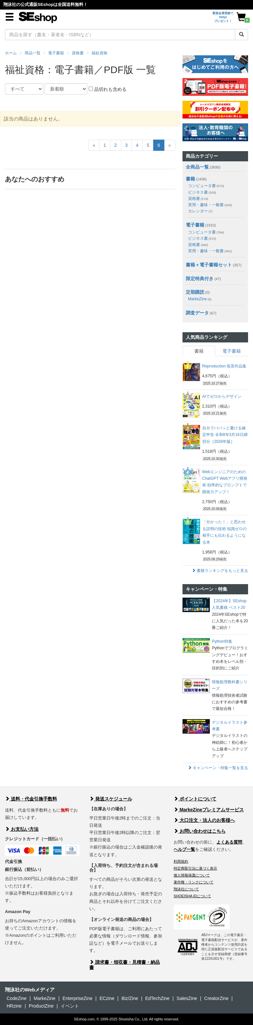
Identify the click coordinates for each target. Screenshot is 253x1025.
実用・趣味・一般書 (210, 204)
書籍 (190, 178)
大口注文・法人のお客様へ (204, 820)
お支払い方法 (22, 829)
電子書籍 (56, 53)
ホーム (11, 53)
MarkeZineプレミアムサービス (209, 809)
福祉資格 (99, 53)
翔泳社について (186, 889)
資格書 (78, 53)
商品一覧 (33, 53)
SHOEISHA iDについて (192, 896)
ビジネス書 (202, 192)
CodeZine (17, 998)
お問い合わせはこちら (200, 831)
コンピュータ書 (206, 185)
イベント (70, 1006)
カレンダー (200, 211)
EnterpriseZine (78, 998)
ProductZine (41, 1006)
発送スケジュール (110, 798)
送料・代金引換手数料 (31, 798)
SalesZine (187, 998)
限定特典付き (199, 278)
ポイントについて (195, 798)
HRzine (14, 1006)
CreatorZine (216, 998)
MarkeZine (199, 299)
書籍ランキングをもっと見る (220, 570)
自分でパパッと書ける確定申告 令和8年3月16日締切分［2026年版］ (225, 435)
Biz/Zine (130, 998)
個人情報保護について (192, 875)
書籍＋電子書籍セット (209, 264)
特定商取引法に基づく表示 (195, 868)
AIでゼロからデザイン (221, 396)
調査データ (197, 312)
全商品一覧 (197, 167)
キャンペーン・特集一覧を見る (218, 768)
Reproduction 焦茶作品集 (224, 366)
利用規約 (181, 861)
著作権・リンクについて (193, 882)
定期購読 (195, 292)
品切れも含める (107, 89)
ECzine (106, 998)
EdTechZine (157, 998)
